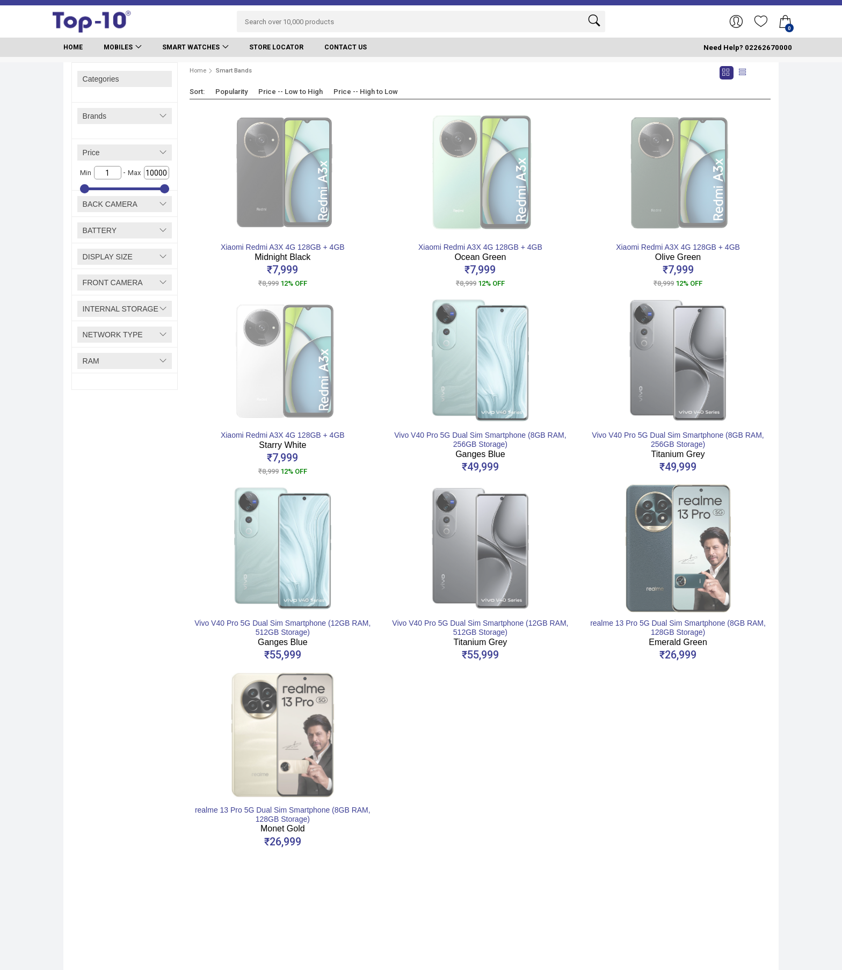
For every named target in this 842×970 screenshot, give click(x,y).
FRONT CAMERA (113, 282)
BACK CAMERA (110, 204)
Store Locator (276, 47)
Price (91, 152)
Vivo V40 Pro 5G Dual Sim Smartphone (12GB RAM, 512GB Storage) (282, 633)
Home (73, 47)
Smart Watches (191, 47)
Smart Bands (234, 70)
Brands (95, 116)
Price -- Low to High (290, 92)
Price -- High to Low (365, 92)
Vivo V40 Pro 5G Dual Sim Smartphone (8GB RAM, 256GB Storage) (480, 445)
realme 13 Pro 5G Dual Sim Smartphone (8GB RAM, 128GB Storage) (678, 633)
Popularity (231, 92)
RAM (91, 361)
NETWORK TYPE (113, 334)
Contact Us (345, 47)
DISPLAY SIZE (108, 256)
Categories (101, 79)
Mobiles (118, 47)
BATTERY (100, 230)
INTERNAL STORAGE (120, 309)
